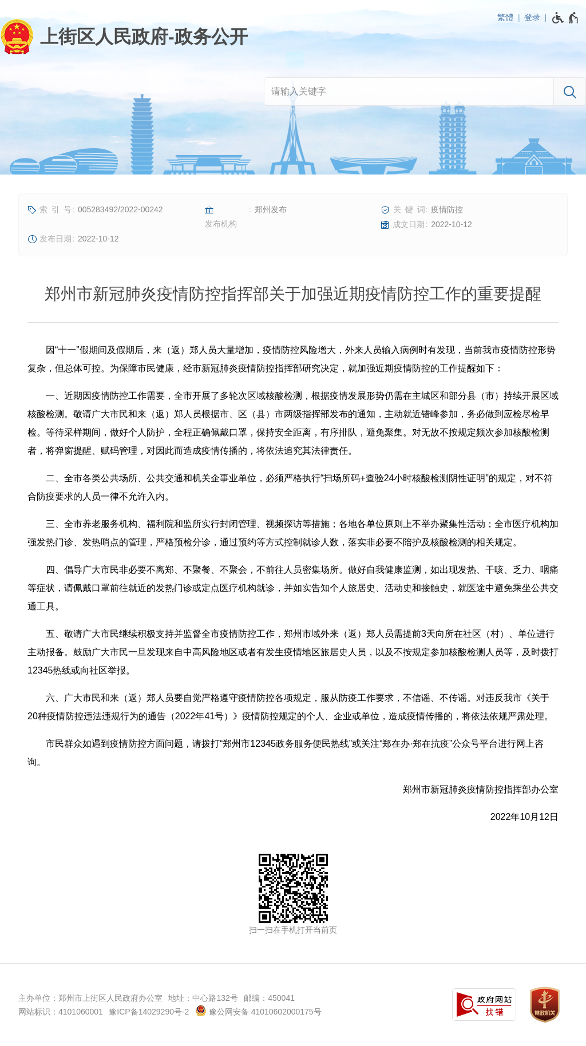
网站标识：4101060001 (60, 1011)
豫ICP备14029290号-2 (149, 1011)
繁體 (505, 17)
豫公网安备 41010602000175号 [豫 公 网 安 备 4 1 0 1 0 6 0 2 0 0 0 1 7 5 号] (258, 1010)
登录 (532, 17)
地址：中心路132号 (202, 998)
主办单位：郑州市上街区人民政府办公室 (90, 998)
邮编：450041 (269, 998)
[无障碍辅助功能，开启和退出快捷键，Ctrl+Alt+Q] (565, 18)
